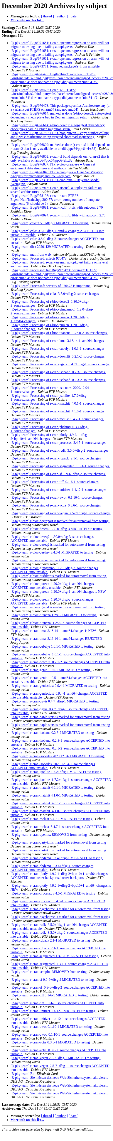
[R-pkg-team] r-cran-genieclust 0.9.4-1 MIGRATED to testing (54, 685)
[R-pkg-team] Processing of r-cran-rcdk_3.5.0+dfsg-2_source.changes (59, 450)
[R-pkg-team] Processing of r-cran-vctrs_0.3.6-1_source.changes (56, 505)
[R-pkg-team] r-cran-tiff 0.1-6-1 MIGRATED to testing (49, 995)
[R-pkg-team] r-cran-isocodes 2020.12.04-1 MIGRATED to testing (57, 756)
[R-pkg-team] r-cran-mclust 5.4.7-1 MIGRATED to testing (51, 819)
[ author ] (61, 16)
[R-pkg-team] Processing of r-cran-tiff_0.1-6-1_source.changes (54, 482)
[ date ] (73, 16)
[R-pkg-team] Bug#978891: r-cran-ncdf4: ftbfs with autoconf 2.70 (57, 207)
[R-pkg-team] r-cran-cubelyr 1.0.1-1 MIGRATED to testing (52, 646)
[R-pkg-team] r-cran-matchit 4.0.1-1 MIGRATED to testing (52, 787)
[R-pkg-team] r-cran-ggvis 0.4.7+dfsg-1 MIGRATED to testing (55, 701)
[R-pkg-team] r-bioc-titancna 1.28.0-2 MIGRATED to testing (53, 615)
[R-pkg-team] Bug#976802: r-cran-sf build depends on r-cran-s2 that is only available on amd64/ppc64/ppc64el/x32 (59, 158)
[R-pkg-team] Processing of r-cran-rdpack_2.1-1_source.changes (56, 458)
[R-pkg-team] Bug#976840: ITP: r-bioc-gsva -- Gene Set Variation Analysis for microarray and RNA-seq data (56, 174)
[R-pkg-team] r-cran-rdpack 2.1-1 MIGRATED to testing (50, 940)
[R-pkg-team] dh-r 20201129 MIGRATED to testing (47, 246)
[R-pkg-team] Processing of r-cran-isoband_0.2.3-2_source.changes (58, 380)
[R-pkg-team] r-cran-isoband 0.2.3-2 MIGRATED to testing (52, 732)
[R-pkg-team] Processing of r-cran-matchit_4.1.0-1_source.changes (57, 411)
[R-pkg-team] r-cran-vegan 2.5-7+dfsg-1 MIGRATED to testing (55, 1058)
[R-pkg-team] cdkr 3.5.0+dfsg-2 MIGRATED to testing (49, 223)
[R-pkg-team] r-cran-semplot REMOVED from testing (49, 972)
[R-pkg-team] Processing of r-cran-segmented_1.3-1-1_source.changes (60, 466)
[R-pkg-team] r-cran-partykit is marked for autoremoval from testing (58, 842)
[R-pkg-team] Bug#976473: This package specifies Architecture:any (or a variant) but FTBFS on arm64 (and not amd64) (60, 107)
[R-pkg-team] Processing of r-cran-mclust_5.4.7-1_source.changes (57, 419)
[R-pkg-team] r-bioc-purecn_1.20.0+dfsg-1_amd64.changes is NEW (58, 591)
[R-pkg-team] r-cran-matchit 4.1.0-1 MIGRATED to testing (52, 795)
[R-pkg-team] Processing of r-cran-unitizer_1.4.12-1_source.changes (58, 489)
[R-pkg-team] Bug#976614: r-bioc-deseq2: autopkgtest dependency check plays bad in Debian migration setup (57, 127)
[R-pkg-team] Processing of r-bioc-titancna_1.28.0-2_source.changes (59, 333)
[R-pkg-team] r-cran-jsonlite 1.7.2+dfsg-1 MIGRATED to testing (56, 772)
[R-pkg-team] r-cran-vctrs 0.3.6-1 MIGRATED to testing (50, 1042)
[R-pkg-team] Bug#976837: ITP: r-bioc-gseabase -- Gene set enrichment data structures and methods (52, 166)
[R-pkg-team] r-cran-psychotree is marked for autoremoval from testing (60, 909)
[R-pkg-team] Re (22, 1073)
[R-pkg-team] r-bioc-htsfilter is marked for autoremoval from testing (58, 576)
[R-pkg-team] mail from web (31, 254)
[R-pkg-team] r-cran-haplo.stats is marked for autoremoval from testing (60, 717)
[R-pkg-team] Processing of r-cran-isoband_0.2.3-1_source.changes (58, 372)
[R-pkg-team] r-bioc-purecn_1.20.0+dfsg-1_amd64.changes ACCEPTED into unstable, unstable (52, 585)
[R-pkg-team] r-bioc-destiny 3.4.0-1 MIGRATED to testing (52, 552)
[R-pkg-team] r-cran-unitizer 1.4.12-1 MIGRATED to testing (53, 1011)
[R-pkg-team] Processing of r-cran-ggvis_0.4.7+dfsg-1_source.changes (60, 364)
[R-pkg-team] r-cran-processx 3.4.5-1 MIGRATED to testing (53, 893)
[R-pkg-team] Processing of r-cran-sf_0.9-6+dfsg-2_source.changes (58, 474)
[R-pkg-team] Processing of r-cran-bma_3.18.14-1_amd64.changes (57, 341)
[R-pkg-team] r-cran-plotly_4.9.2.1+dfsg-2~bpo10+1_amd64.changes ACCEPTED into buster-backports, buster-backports (59, 875)
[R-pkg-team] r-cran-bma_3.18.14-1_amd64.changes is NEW (53, 631)
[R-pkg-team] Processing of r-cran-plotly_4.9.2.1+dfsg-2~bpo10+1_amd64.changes (49, 437)
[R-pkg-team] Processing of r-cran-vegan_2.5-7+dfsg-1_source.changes (60, 513)
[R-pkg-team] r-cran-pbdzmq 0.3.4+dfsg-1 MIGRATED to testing (56, 858)
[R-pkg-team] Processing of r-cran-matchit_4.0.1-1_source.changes (57, 403)
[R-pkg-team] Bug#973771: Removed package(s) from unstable (55, 66)
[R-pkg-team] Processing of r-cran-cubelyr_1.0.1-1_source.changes (57, 348)
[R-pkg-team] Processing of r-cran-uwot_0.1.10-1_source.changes (57, 497)
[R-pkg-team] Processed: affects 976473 (38, 258)
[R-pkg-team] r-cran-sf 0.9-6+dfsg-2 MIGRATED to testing (52, 979)
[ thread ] (47, 16)
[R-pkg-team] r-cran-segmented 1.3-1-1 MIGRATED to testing (54, 956)
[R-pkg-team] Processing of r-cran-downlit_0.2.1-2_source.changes (57, 356)
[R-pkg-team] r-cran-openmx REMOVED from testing (49, 834)
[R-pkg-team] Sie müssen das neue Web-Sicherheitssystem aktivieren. (59, 1077)
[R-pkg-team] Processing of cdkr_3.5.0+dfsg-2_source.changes (55, 293)
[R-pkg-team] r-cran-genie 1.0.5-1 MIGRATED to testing (50, 670)
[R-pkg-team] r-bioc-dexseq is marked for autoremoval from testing (58, 560)
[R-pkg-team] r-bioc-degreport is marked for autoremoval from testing (60, 521)
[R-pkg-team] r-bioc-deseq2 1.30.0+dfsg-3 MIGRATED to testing (56, 529)
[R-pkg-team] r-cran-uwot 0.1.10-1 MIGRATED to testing (51, 1026)
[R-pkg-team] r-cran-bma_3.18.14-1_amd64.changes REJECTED (56, 638)
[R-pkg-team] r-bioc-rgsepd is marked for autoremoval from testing (57, 607)
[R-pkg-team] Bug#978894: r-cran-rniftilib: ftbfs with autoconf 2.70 (58, 215)
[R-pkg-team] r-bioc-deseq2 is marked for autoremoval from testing (58, 544)
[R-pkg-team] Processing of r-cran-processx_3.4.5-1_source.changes (58, 442)
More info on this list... (27, 20)
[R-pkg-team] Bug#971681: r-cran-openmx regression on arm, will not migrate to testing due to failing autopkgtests (59, 45)
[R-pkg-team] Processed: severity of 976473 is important (50, 286)
